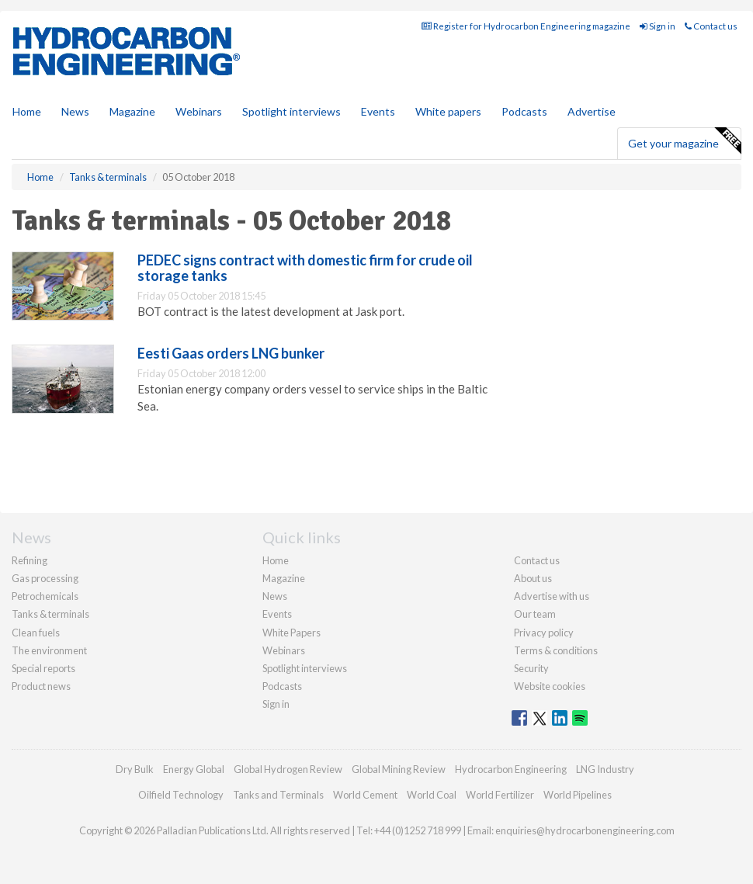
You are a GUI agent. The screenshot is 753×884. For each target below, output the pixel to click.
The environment (49, 650)
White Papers (291, 632)
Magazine (132, 111)
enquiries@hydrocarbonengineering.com (585, 830)
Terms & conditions (556, 650)
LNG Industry (605, 769)
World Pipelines (577, 795)
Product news (41, 686)
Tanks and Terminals (278, 795)
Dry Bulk (135, 769)
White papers (448, 111)
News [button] (75, 111)
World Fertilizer (500, 795)
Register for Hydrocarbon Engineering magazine (526, 26)
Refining (29, 560)
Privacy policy (544, 632)
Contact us (711, 26)
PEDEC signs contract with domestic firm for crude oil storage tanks (305, 267)
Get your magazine (684, 141)
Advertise (591, 111)
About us (533, 578)
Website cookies (549, 686)
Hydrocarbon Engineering (511, 769)
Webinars (198, 111)
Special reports (43, 668)
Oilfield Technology (181, 795)
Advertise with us (551, 596)
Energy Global (193, 769)
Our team (535, 614)
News (274, 596)
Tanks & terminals (50, 614)
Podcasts (524, 111)
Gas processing (45, 578)
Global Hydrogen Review (288, 769)
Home (26, 111)
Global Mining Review (399, 769)
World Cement (365, 795)
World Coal (431, 795)
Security (531, 668)
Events (378, 111)
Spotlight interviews (291, 111)
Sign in (657, 26)
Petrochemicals (45, 596)
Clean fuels (36, 632)
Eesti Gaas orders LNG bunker (230, 353)
